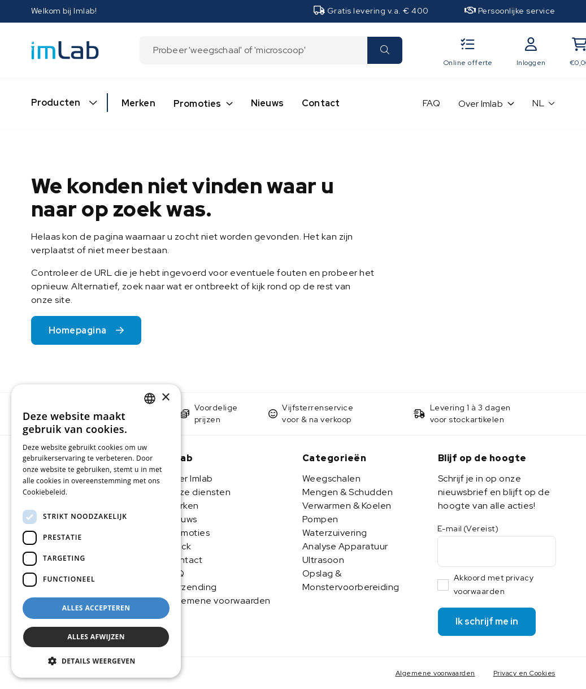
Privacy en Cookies (524, 673)
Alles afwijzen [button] (96, 637)
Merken (138, 103)
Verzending (192, 587)
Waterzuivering (334, 533)
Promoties (197, 104)
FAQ (431, 103)
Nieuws (267, 103)
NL (538, 103)
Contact (321, 103)
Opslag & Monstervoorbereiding (351, 580)
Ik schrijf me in (486, 621)
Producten (56, 103)
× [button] (165, 397)
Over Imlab (480, 104)
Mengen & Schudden (347, 492)
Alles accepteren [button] (96, 608)
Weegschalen (331, 478)
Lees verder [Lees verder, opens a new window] (90, 492)
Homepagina (78, 330)
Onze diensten (199, 492)
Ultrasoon (323, 560)
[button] (96, 660)
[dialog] (96, 531)
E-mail (468, 528)
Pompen (320, 519)
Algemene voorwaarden (219, 600)
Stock (179, 546)
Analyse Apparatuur (345, 546)
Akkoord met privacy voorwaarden (494, 584)
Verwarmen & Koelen (347, 506)
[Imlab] (65, 49)
